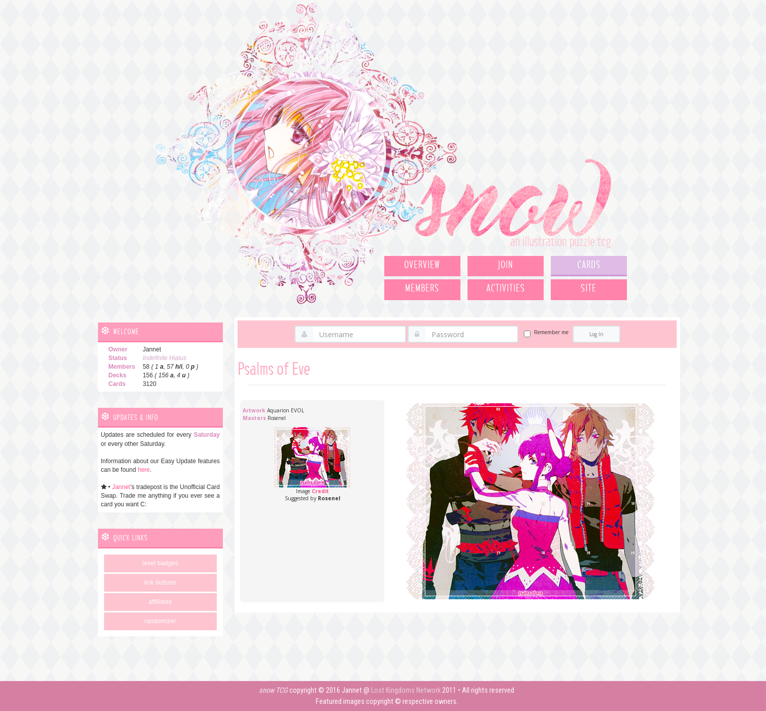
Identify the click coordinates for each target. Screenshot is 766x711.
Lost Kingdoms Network (406, 690)
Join (505, 265)
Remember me (551, 332)
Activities (505, 289)
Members (422, 289)
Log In (596, 334)
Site (588, 289)
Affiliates (160, 601)
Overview (422, 265)
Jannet (121, 487)
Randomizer (160, 621)
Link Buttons (160, 582)
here (144, 469)
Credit (320, 491)
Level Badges (160, 563)
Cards (589, 265)
